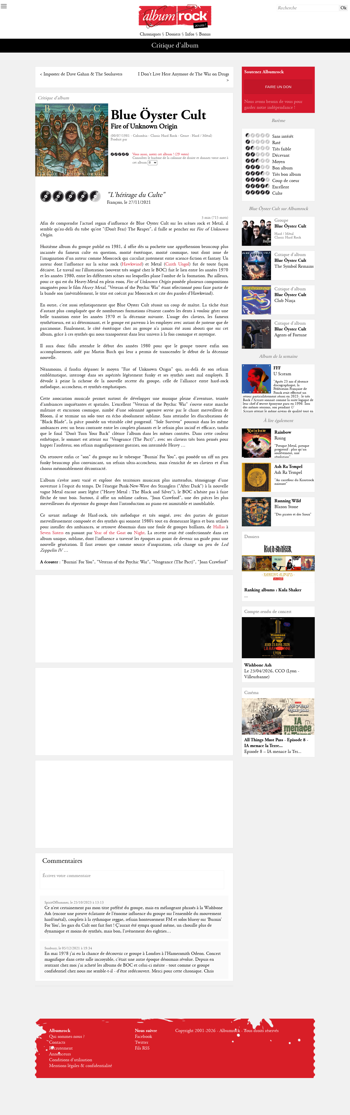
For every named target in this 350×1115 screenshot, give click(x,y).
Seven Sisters (51, 533)
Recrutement (61, 1048)
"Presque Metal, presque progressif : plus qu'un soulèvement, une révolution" (291, 451)
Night (139, 533)
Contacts (57, 1042)
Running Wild (287, 501)
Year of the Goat (109, 533)
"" (278, 400)
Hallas (219, 527)
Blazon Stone (286, 507)
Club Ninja (284, 301)
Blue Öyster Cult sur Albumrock (278, 209)
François (114, 202)
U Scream (282, 374)
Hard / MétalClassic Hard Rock (287, 235)
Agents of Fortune (290, 335)
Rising (280, 438)
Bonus (204, 34)
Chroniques (150, 34)
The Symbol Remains (294, 266)
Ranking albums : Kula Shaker (272, 590)
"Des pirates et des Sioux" (292, 514)
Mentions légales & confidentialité (80, 1066)
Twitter (141, 1042)
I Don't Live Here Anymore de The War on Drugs (183, 74)
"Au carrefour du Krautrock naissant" (294, 482)
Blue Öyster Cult (158, 115)
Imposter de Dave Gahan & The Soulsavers (83, 74)
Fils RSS (142, 1048)
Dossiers (173, 34)
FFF (277, 368)
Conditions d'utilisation (70, 1060)
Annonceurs (60, 1054)
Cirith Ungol (177, 264)
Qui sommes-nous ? (67, 1037)
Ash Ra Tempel (288, 466)
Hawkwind (132, 264)
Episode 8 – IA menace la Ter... (272, 752)
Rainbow (282, 432)
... (246, 596)
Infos (189, 34)
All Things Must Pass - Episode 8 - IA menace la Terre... (276, 743)
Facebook (143, 1037)
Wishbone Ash (257, 665)
